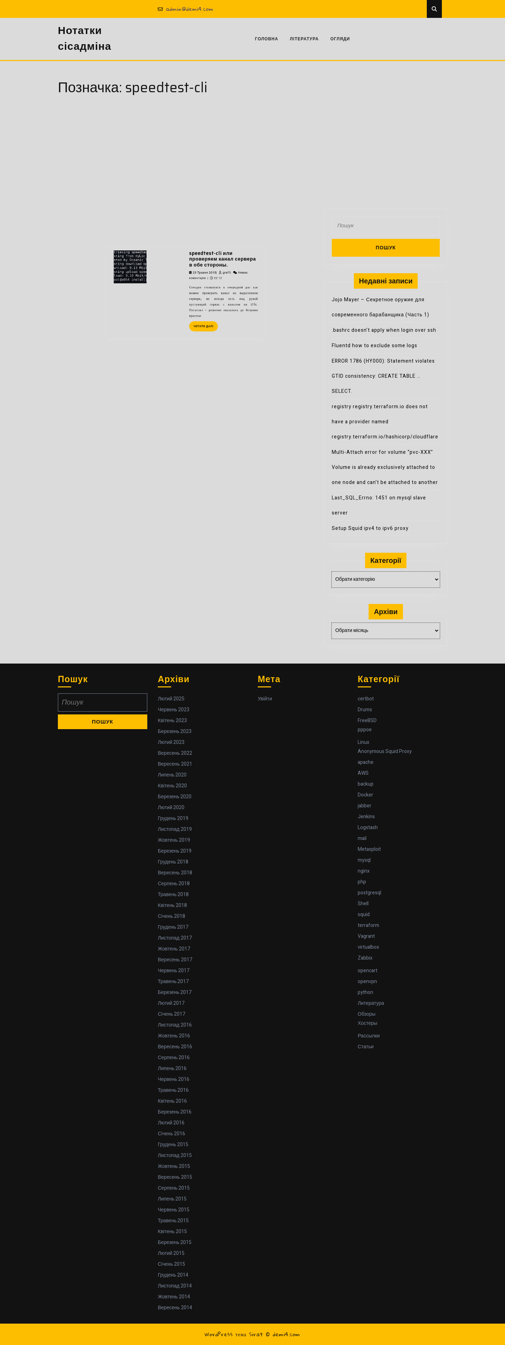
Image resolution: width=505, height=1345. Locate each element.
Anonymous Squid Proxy (385, 751)
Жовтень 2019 (174, 840)
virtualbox (368, 947)
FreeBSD (367, 720)
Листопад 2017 (175, 938)
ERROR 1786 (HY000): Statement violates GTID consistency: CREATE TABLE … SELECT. (383, 376)
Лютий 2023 (171, 742)
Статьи (365, 1046)
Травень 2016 (173, 1090)
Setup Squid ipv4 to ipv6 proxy (370, 528)
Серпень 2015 (174, 1188)
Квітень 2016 (172, 1101)
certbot (366, 698)
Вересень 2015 (175, 1177)
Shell (363, 903)
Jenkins (366, 816)
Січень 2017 (171, 1014)
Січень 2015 (171, 1264)
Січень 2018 (171, 916)
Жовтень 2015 (174, 1166)
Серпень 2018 (174, 883)
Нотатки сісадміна (84, 38)
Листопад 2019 (175, 829)
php (362, 882)
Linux (363, 742)
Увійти (265, 698)
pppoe (365, 729)
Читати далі (196, 260)
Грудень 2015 (173, 1144)
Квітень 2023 (172, 720)
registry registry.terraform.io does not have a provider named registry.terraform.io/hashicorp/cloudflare (385, 422)
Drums (365, 709)
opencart (367, 970)
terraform (368, 925)
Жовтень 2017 (174, 949)
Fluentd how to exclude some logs (374, 345)
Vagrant (366, 936)
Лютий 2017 (171, 1003)
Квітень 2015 (172, 1231)
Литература (371, 1003)
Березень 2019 (174, 851)
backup (365, 784)
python (365, 992)
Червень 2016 (173, 1079)
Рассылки (369, 1036)
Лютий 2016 (171, 1123)
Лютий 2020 (171, 807)
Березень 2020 (174, 796)
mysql (364, 860)
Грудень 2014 (173, 1275)
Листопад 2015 (175, 1155)
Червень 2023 (173, 709)
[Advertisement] (252, 156)
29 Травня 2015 (196, 232)
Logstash (368, 827)
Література (304, 39)
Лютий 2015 (171, 1253)
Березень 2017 (174, 992)
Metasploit (369, 849)
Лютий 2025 (171, 698)
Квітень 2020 (172, 785)
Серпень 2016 (174, 1057)
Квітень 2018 (172, 905)
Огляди (340, 39)
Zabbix (365, 958)
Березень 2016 (174, 1112)
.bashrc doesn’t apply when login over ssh (384, 330)
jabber (364, 805)
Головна (266, 39)
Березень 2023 (174, 731)
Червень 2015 (173, 1209)
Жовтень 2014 (174, 1296)
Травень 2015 (173, 1220)
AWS (363, 773)
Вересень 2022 (175, 753)
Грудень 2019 (173, 818)
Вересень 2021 (175, 764)
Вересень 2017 (175, 959)
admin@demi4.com (186, 9)
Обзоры (367, 1014)
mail (362, 838)
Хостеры (367, 1023)
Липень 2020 (172, 775)
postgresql (369, 892)
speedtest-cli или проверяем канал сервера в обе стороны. (205, 225)
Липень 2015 (172, 1199)
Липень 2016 (172, 1068)
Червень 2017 (173, 970)
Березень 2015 (174, 1242)
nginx (364, 871)
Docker (365, 795)
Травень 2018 (173, 894)
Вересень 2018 (175, 872)
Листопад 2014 (175, 1286)
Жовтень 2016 (174, 1036)
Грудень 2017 (173, 927)
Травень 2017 (173, 981)
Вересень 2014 (175, 1307)
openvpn (367, 981)
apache (365, 762)
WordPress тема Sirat (234, 1334)
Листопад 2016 (175, 1025)
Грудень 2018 (173, 862)
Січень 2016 (171, 1133)
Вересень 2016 (175, 1046)
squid (364, 914)
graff (207, 232)
